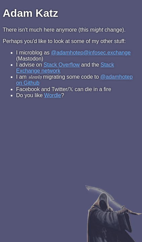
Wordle (52, 95)
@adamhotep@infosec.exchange (91, 52)
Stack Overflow (62, 65)
